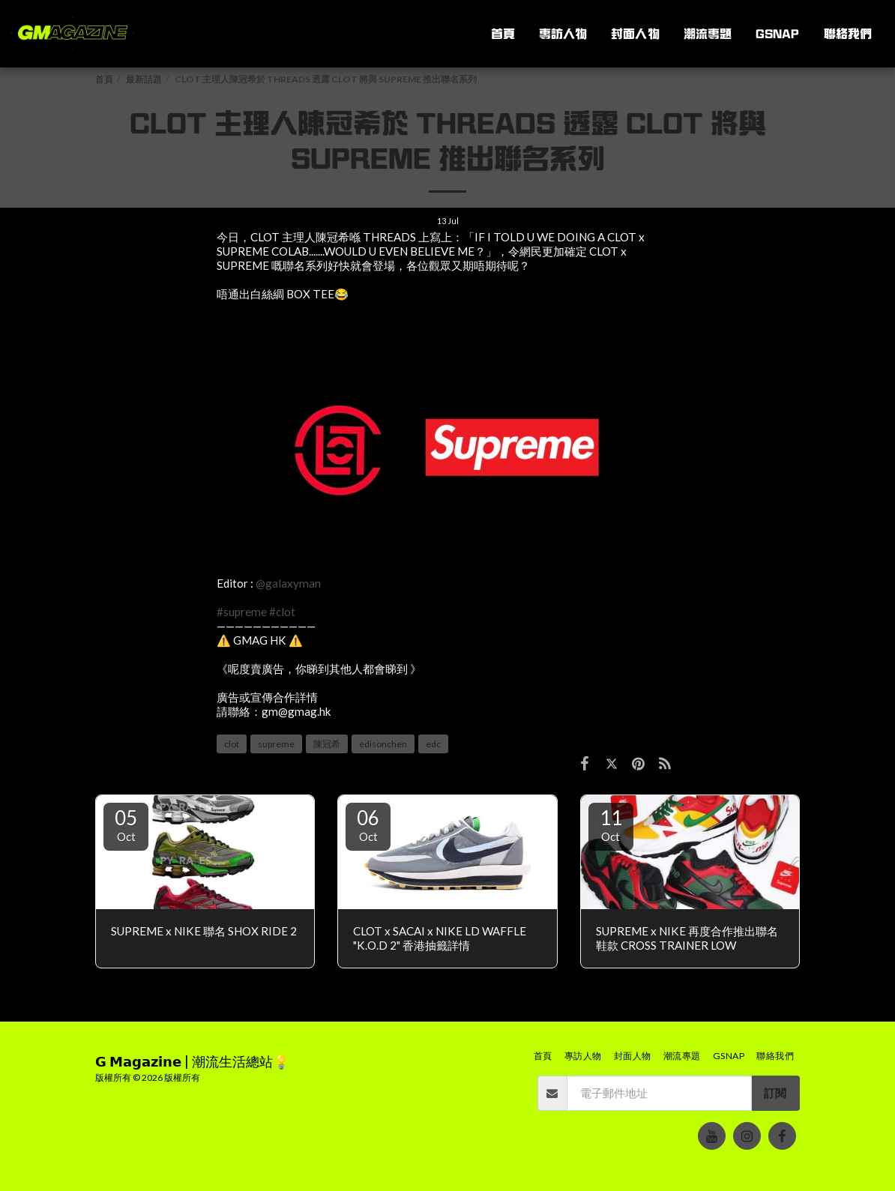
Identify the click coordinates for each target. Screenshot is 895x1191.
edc (433, 744)
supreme (276, 744)
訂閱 (775, 1093)
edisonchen (383, 744)
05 (125, 824)
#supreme (242, 611)
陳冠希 (326, 744)
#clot (282, 611)
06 (368, 824)
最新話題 (144, 79)
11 (610, 824)
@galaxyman (288, 583)
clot (231, 744)
